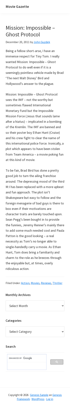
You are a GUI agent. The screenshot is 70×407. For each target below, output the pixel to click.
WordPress (38, 399)
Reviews (46, 283)
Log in (49, 399)
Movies (35, 283)
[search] (25, 358)
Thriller (57, 283)
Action (25, 283)
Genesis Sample (39, 395)
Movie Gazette (17, 6)
